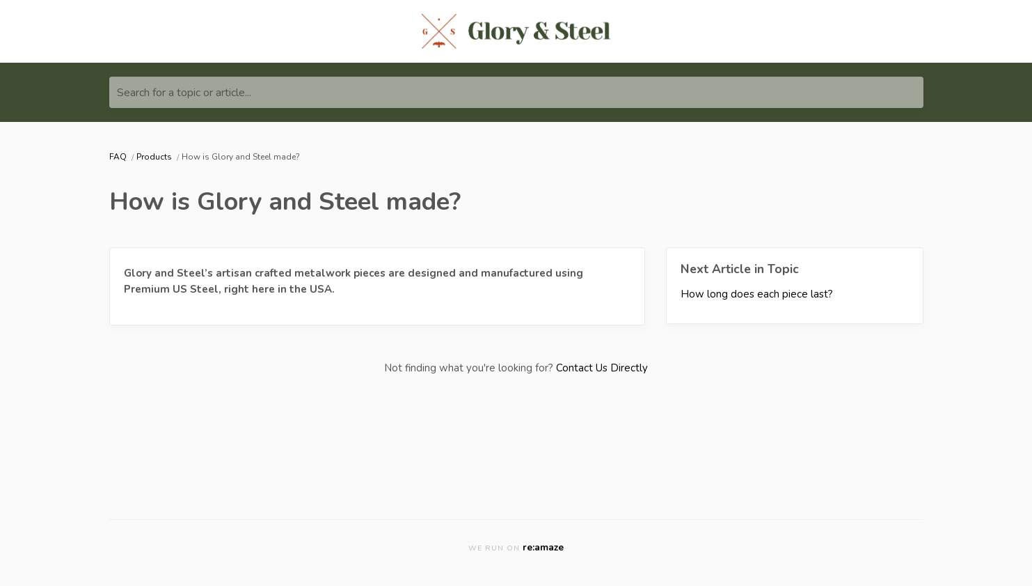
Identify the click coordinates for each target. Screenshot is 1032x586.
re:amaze (543, 547)
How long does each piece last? (757, 294)
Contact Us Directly (602, 368)
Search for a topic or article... (184, 93)
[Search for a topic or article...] (516, 92)
